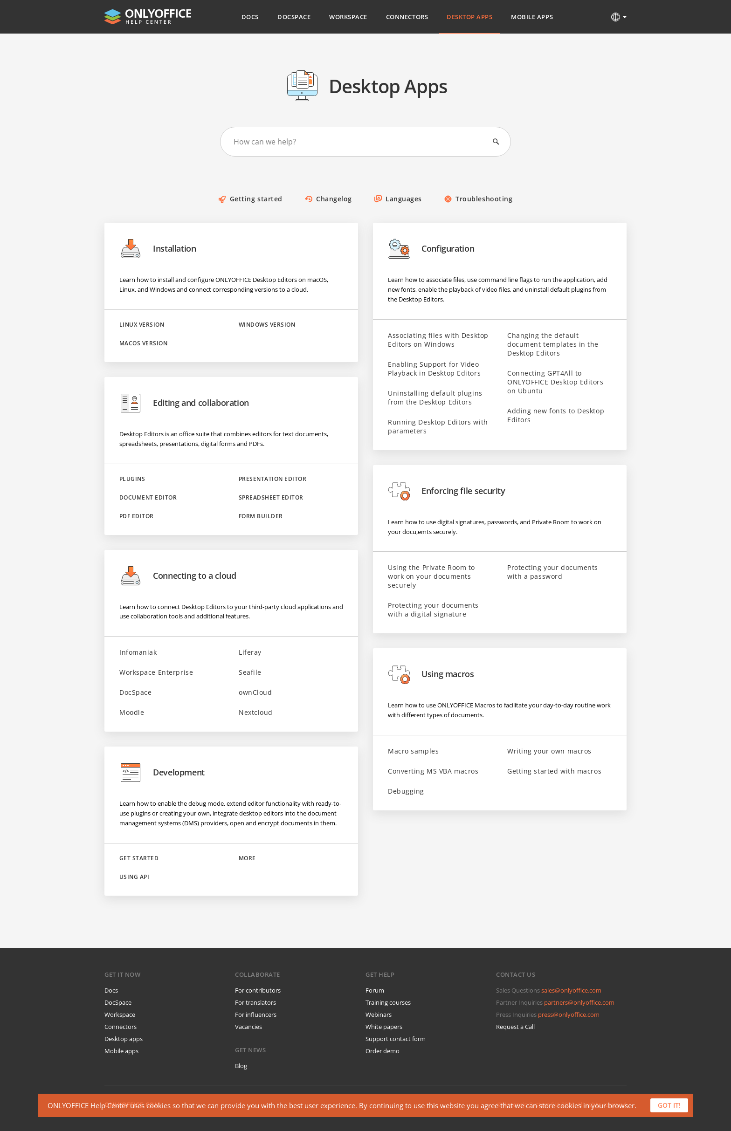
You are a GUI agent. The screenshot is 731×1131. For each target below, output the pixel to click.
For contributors (258, 990)
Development (162, 772)
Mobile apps (121, 1051)
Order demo (383, 1051)
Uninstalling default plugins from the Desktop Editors (435, 397)
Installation (157, 249)
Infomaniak (138, 652)
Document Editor (148, 497)
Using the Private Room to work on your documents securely (431, 576)
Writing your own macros (549, 751)
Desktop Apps (469, 17)
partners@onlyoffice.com (579, 1002)
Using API (134, 877)
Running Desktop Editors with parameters (438, 426)
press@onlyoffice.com (569, 1014)
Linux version (141, 325)
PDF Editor (136, 516)
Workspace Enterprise (156, 672)
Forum (375, 990)
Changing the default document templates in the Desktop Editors (553, 344)
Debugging (406, 791)
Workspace (348, 17)
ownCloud (255, 692)
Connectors (407, 17)
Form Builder (261, 516)
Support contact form (396, 1039)
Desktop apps (123, 1039)
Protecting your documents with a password (552, 572)
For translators (255, 1002)
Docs (250, 17)
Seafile (250, 672)
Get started (139, 858)
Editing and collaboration (184, 403)
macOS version (143, 343)
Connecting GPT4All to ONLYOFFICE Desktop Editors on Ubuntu (555, 382)
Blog (241, 1066)
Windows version (267, 325)
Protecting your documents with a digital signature (433, 609)
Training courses (388, 1002)
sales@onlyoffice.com (571, 990)
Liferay (250, 652)
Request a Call (515, 1026)
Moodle (131, 712)
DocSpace (293, 17)
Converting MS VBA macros (433, 771)
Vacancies (248, 1026)
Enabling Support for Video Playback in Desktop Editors (434, 368)
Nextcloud (256, 712)
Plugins (132, 479)
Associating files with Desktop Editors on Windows (438, 340)
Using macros (431, 674)
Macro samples (413, 751)
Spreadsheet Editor (271, 497)
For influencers (255, 1014)
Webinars (379, 1014)
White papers (384, 1026)
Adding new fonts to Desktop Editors (555, 415)
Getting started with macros (554, 771)
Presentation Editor (272, 479)
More (247, 858)
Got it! (669, 1105)
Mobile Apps (532, 17)
